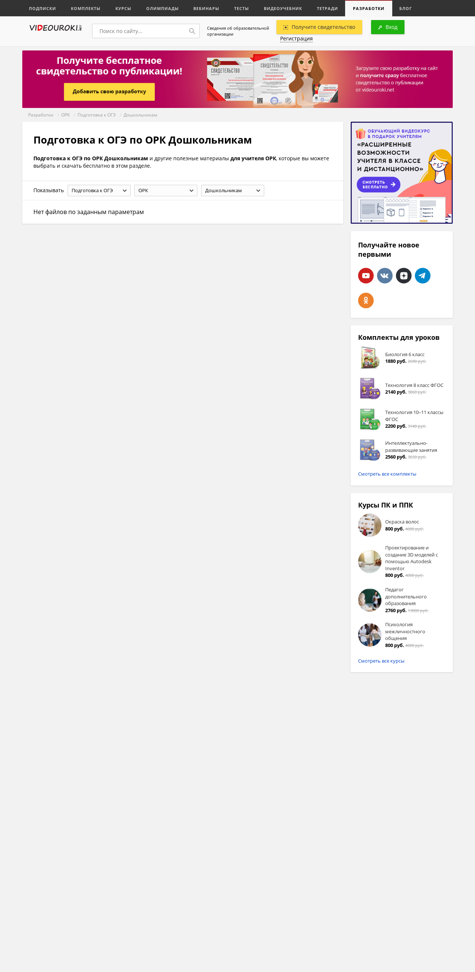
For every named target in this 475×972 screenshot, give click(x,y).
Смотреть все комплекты (387, 473)
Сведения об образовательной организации (238, 31)
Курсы (123, 8)
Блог (406, 8)
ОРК (65, 115)
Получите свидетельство (319, 26)
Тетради (327, 8)
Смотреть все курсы (381, 660)
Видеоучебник (283, 8)
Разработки (369, 8)
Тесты (242, 8)
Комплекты (86, 8)
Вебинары (207, 8)
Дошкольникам (140, 115)
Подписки (42, 8)
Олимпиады (162, 8)
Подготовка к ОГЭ (97, 115)
